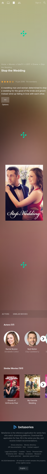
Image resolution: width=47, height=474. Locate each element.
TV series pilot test (14, 456)
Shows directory (16, 445)
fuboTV (20, 64)
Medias (21, 454)
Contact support (33, 447)
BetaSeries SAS (11, 454)
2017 (28, 64)
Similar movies (20, 314)
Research (37, 454)
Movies (12, 64)
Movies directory (30, 445)
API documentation (14, 447)
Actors (5, 314)
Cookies (22, 452)
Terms (28, 452)
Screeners (29, 454)
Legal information (11, 452)
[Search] (44, 2)
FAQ (24, 447)
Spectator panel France (31, 456)
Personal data (37, 452)
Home (3, 64)
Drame (35, 64)
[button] (11, 343)
